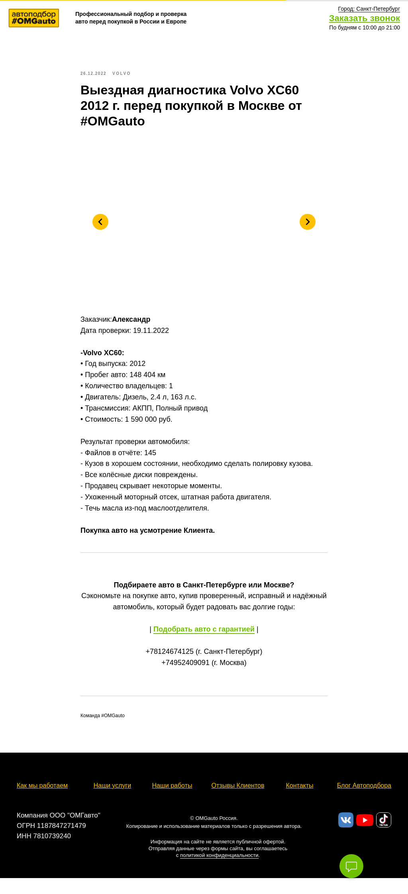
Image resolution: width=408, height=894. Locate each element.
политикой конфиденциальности (219, 864)
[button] (369, 9)
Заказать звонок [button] (364, 18)
